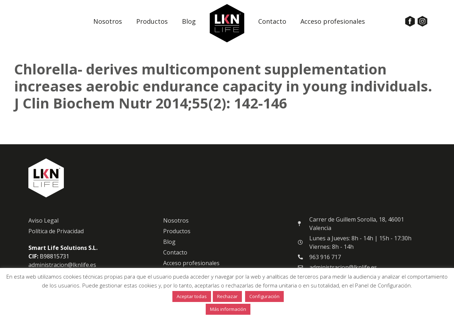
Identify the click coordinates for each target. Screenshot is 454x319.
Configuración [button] (264, 296)
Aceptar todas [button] (192, 296)
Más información (228, 309)
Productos (152, 21)
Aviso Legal (43, 220)
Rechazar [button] (227, 296)
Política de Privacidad (56, 231)
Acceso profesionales (332, 21)
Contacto (272, 21)
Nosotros (107, 21)
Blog (189, 21)
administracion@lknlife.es (62, 265)
